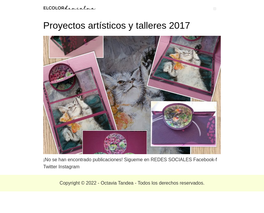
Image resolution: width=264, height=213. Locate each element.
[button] (214, 8)
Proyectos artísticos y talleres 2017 (116, 25)
